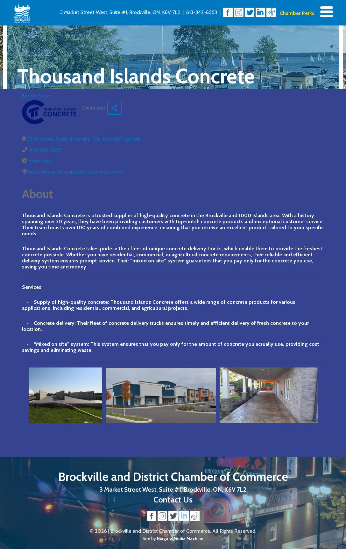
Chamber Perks (297, 13)
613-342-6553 (201, 12)
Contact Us (173, 499)
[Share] (114, 108)
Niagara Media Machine (180, 538)
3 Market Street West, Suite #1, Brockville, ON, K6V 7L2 (120, 12)
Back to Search (37, 96)
